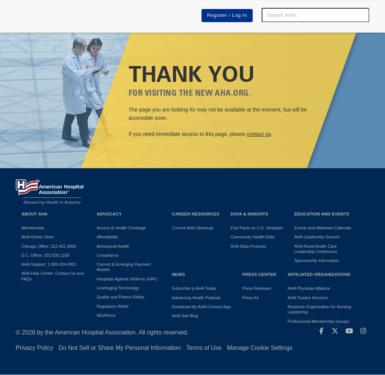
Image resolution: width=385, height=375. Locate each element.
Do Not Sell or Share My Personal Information (120, 348)
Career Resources (195, 213)
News (178, 274)
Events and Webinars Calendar (323, 228)
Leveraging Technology (118, 288)
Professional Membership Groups (318, 321)
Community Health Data (252, 237)
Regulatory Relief (112, 306)
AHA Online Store (37, 237)
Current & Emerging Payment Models (124, 267)
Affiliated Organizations (319, 274)
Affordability (107, 237)
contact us (259, 134)
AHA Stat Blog (185, 315)
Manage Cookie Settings (260, 348)
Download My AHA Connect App (201, 306)
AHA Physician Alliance (309, 288)
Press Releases (256, 288)
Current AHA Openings (193, 228)
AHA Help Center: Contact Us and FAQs (52, 276)
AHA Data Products (248, 246)
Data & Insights (249, 213)
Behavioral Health (113, 246)
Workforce (106, 315)
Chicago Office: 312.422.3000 (48, 246)
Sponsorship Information (316, 260)
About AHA (34, 213)
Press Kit (250, 297)
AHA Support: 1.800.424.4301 (48, 264)
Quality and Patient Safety (120, 297)
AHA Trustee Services (308, 297)
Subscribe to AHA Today (194, 288)
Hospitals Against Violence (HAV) (127, 279)
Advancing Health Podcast (196, 297)
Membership (32, 228)
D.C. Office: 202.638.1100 (45, 255)
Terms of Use (203, 348)
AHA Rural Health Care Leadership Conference (315, 249)
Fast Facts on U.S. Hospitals (256, 228)
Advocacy (109, 213)
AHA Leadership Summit (317, 237)
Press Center (259, 274)
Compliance (107, 255)
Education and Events (321, 213)
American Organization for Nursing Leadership (319, 309)
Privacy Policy (34, 348)
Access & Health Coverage (121, 228)
